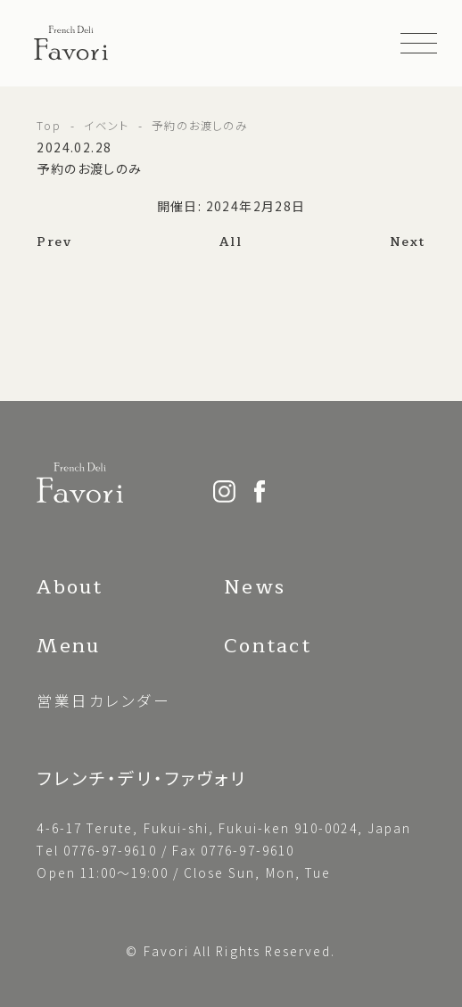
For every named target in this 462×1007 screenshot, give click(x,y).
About (70, 587)
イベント (106, 126)
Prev (54, 242)
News (254, 587)
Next (407, 242)
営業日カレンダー (103, 700)
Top (49, 126)
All (230, 242)
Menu (68, 646)
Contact (267, 646)
